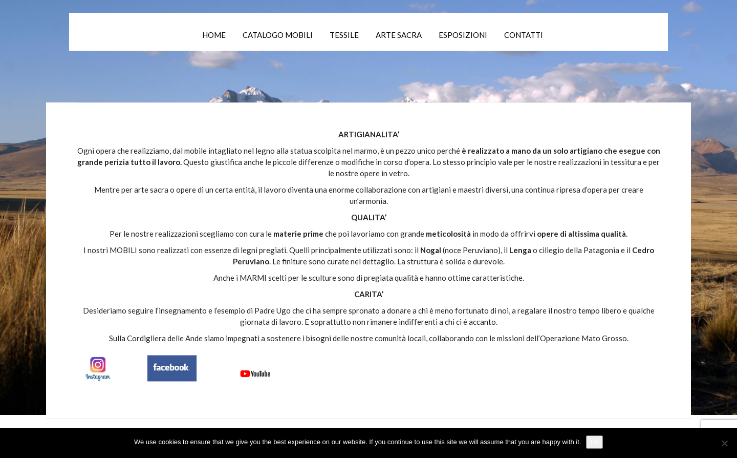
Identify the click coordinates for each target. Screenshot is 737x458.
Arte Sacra (399, 34)
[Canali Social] (179, 366)
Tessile (344, 34)
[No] (724, 443)
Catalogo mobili (278, 34)
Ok (594, 442)
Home (214, 34)
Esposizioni (463, 34)
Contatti (523, 34)
